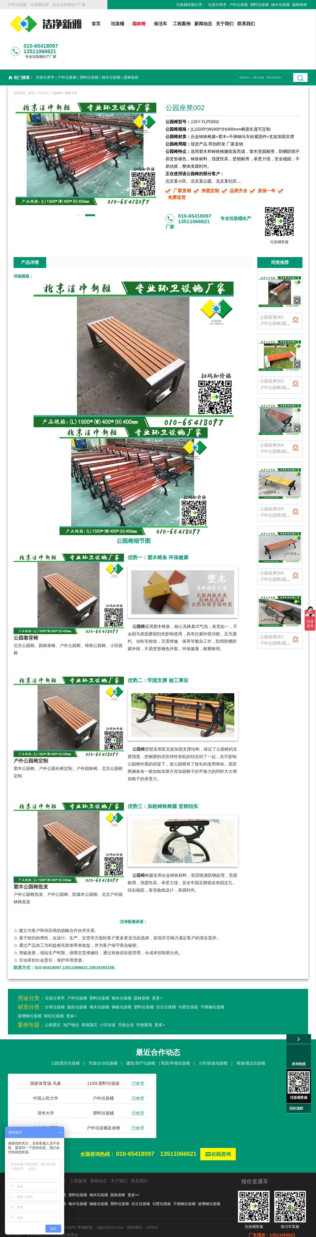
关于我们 (224, 23)
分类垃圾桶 (55, 981)
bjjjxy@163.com (110, 1201)
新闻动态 (203, 23)
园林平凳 (71, 67)
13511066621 (178, 1127)
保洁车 (159, 23)
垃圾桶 (117, 23)
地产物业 (71, 999)
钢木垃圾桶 (280, 4)
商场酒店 (89, 999)
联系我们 (245, 23)
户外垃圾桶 (238, 4)
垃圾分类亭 (217, 4)
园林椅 (138, 23)
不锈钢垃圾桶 (212, 981)
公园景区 (53, 999)
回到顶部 (296, 1108)
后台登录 (234, 1231)
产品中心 (44, 67)
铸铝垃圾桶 (54, 990)
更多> (157, 972)
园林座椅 (299, 4)
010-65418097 (135, 1127)
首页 (95, 23)
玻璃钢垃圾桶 (29, 990)
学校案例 (144, 999)
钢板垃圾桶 (121, 981)
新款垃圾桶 (77, 981)
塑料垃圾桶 (259, 4)
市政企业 (126, 999)
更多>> (133, 1168)
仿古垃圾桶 (166, 981)
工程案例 (181, 23)
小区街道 (108, 999)
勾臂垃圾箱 (188, 981)
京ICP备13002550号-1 (204, 1231)
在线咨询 (218, 1128)
